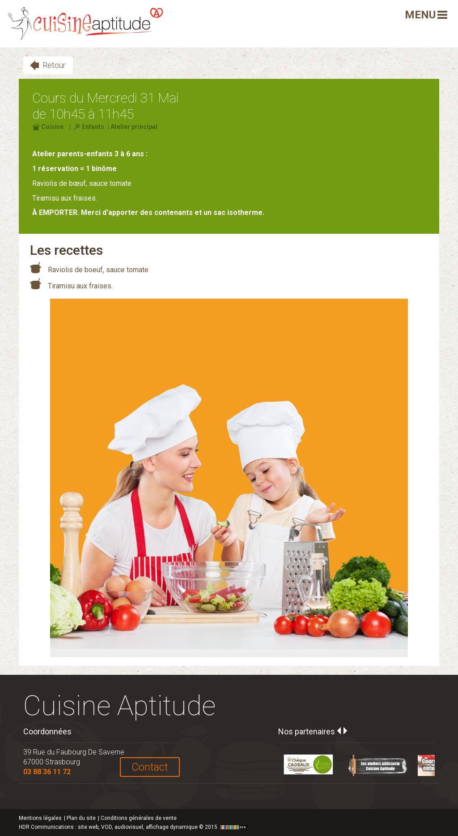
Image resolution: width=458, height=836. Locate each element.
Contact (149, 767)
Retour (54, 65)
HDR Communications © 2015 (134, 827)
